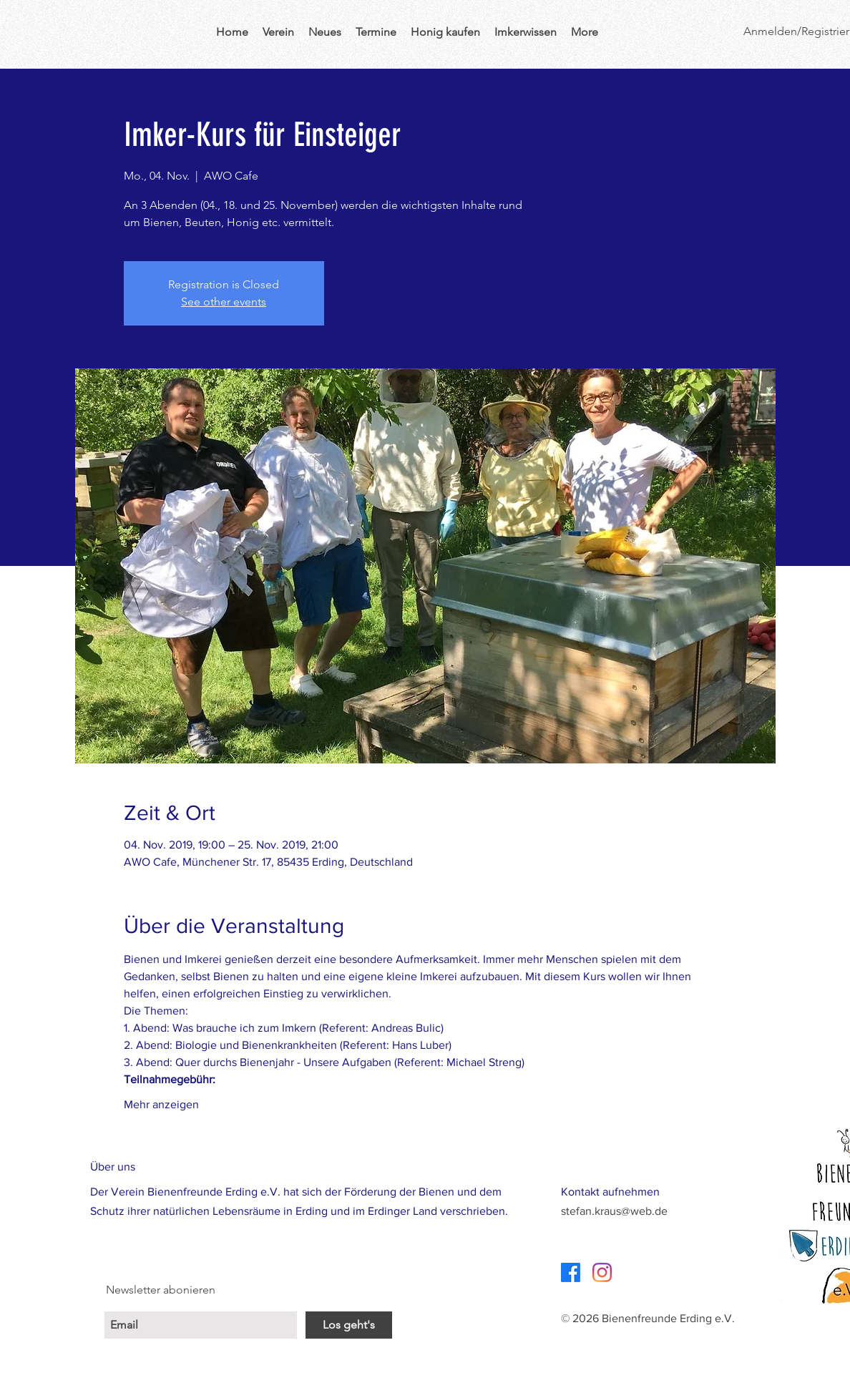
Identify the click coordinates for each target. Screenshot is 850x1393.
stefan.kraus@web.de (614, 1211)
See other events (223, 301)
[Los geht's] (349, 1325)
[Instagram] (602, 1272)
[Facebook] (570, 1272)
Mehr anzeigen (161, 1104)
